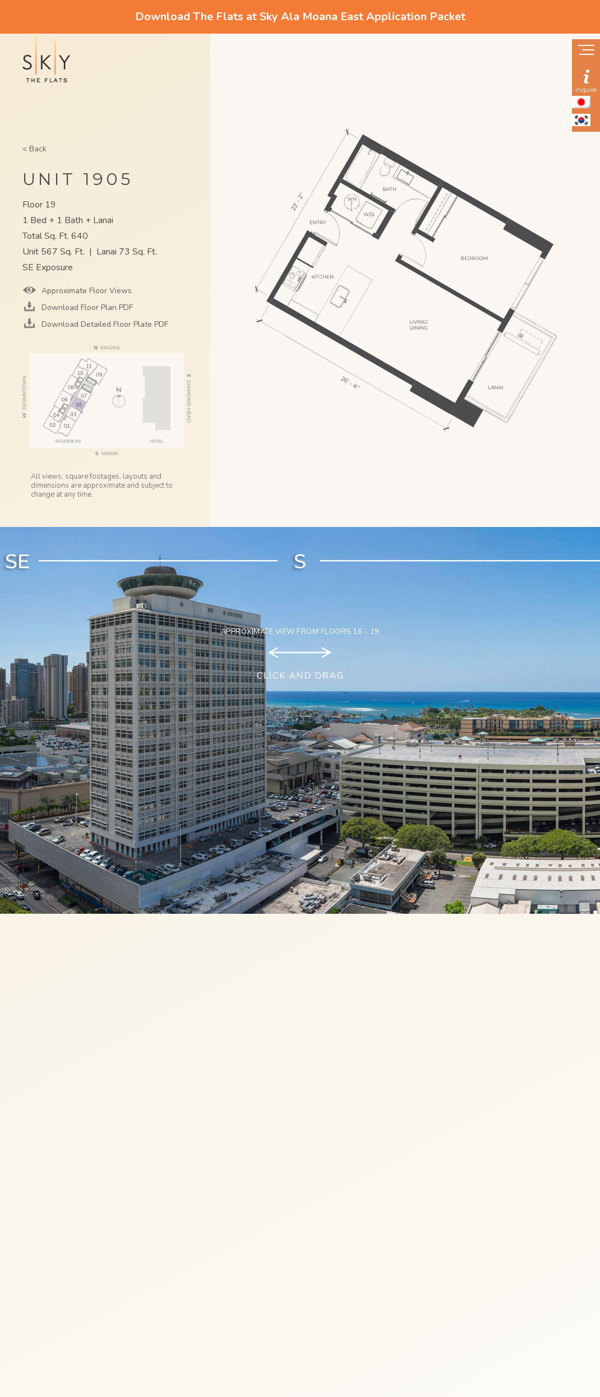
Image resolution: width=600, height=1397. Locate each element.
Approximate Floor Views (85, 290)
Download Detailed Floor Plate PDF (103, 324)
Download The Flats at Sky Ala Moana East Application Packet (300, 16)
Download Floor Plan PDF (86, 307)
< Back (34, 149)
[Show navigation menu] (586, 51)
